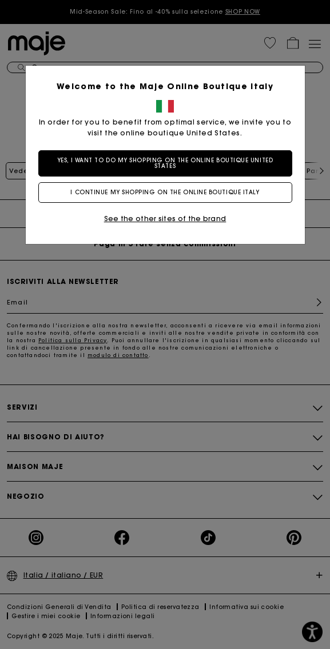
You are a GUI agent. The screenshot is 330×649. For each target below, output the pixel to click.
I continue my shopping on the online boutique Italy (164, 192)
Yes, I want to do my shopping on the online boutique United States (165, 163)
